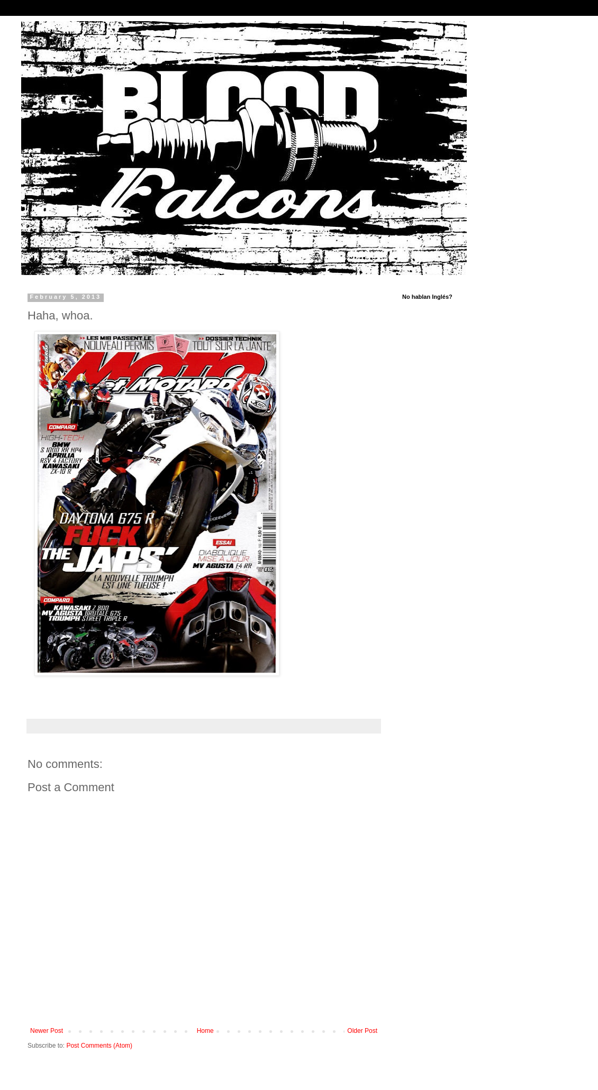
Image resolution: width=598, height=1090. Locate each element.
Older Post (362, 1030)
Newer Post (46, 1030)
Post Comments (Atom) (99, 1045)
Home (205, 1030)
